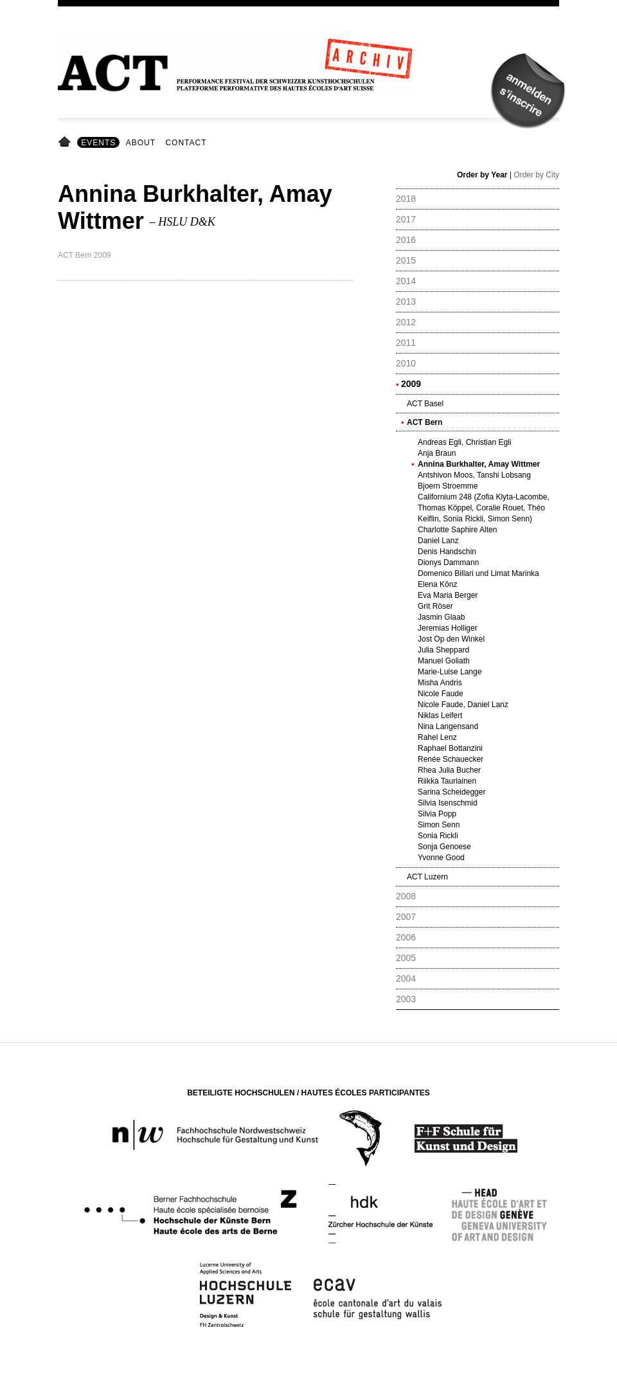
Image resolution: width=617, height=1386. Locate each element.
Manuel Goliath (444, 660)
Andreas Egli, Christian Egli (464, 442)
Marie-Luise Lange (449, 671)
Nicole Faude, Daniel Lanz (463, 704)
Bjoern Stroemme (448, 486)
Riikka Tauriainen (447, 781)
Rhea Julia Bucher (449, 770)
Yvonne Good (441, 857)
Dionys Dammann (448, 562)
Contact (185, 142)
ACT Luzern (427, 876)
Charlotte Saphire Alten (457, 529)
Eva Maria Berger (448, 595)
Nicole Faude (440, 693)
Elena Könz (437, 584)
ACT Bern (424, 422)
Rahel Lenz (437, 737)
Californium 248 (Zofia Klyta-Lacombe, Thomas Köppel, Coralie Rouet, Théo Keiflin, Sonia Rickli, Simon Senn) (484, 507)
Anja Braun (437, 453)
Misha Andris (440, 682)
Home (66, 142)
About (141, 142)
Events (98, 142)
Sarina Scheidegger (451, 792)
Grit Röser (435, 606)
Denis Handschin (447, 551)
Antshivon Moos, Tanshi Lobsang (474, 475)
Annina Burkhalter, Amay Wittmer (479, 464)
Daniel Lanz (438, 540)
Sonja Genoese (444, 846)
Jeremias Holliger (448, 628)
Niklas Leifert (440, 715)
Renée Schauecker (450, 759)
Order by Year (482, 174)
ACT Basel (425, 403)
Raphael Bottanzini (450, 748)
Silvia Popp (437, 813)
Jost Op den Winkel (451, 639)
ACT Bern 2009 (84, 255)
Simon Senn (439, 824)
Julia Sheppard (443, 649)
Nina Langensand (448, 726)
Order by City (536, 174)
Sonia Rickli (438, 835)
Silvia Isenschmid (448, 802)
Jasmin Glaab (441, 617)
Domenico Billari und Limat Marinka (478, 573)
